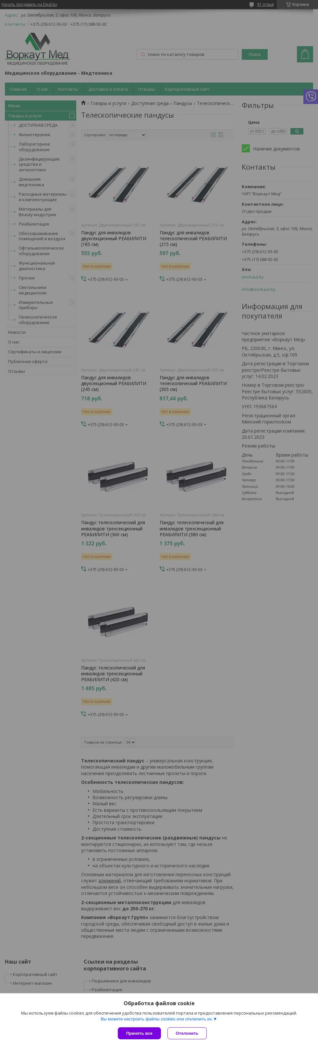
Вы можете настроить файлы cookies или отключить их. (157, 1019)
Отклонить (187, 1033)
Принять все (139, 1033)
